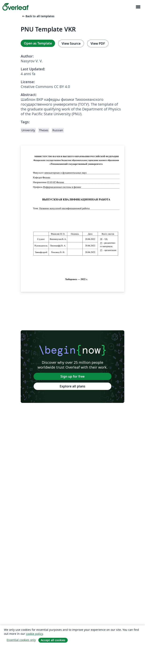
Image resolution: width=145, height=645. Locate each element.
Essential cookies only (21, 640)
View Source (71, 43)
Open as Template (38, 43)
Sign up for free (72, 376)
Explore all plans (72, 386)
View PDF (98, 43)
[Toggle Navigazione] (138, 7)
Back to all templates (37, 16)
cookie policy (34, 634)
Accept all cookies (53, 640)
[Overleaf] (15, 7)
